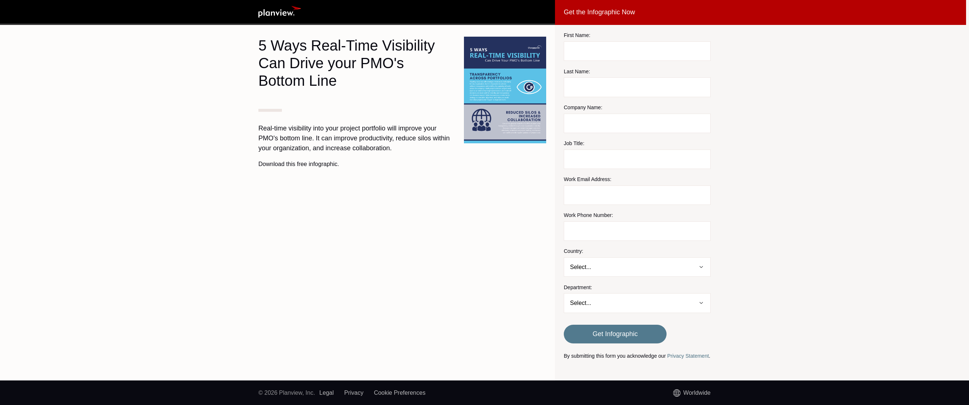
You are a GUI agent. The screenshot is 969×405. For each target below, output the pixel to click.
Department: (578, 287)
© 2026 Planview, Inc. (286, 393)
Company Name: (583, 107)
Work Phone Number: (588, 215)
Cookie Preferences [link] (400, 393)
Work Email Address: (587, 179)
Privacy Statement (688, 356)
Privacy (353, 393)
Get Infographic (615, 334)
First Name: (577, 35)
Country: (573, 251)
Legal (326, 393)
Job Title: (574, 143)
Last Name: (577, 71)
